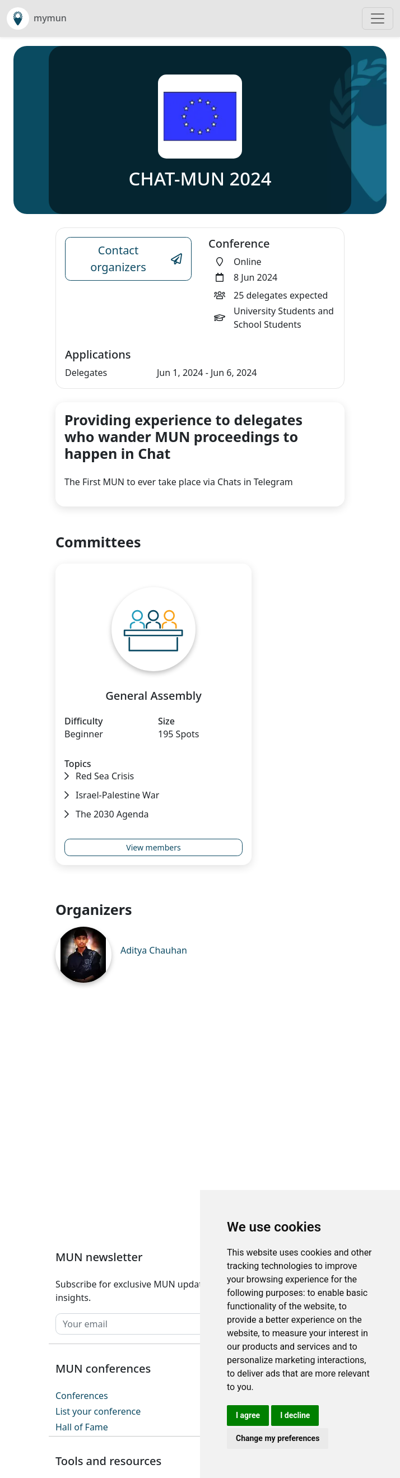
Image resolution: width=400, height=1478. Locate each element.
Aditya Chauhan (153, 950)
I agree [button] (248, 1415)
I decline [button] (295, 1415)
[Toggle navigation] (377, 18)
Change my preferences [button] (277, 1438)
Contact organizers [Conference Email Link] (136, 259)
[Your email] (177, 1324)
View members (153, 847)
